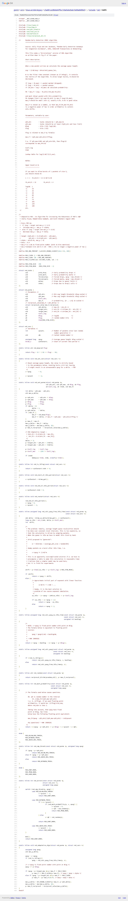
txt (119, 898)
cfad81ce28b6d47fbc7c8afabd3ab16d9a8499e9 (64, 10)
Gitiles (12, 898)
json (124, 898)
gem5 (16, 10)
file (55, 15)
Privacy (18, 898)
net (98, 10)
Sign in (124, 3)
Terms (24, 898)
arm (22, 10)
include (92, 10)
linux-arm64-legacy (34, 10)
